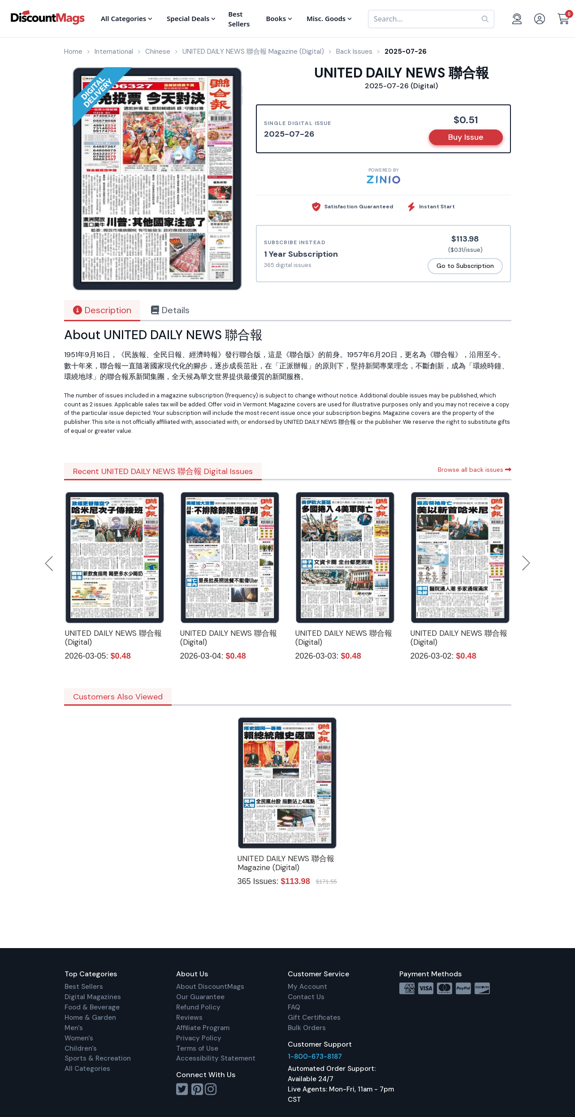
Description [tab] (102, 310)
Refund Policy (198, 1007)
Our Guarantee (200, 996)
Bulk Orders (307, 1027)
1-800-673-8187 (315, 1056)
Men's (74, 1027)
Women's (79, 1038)
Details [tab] (170, 310)
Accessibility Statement (215, 1058)
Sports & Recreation (98, 1058)
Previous (49, 563)
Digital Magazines (93, 996)
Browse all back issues (474, 470)
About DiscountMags (210, 986)
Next (526, 563)
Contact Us (306, 996)
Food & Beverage (92, 1007)
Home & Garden (90, 1017)
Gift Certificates (314, 1017)
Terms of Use (197, 1048)
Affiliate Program (202, 1027)
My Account (307, 986)
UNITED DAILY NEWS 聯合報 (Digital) (113, 637)
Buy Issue (466, 137)
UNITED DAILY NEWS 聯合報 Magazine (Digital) (286, 863)
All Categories (87, 1068)
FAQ (294, 1007)
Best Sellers (84, 986)
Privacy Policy (198, 1038)
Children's (81, 1048)
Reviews (189, 1017)
